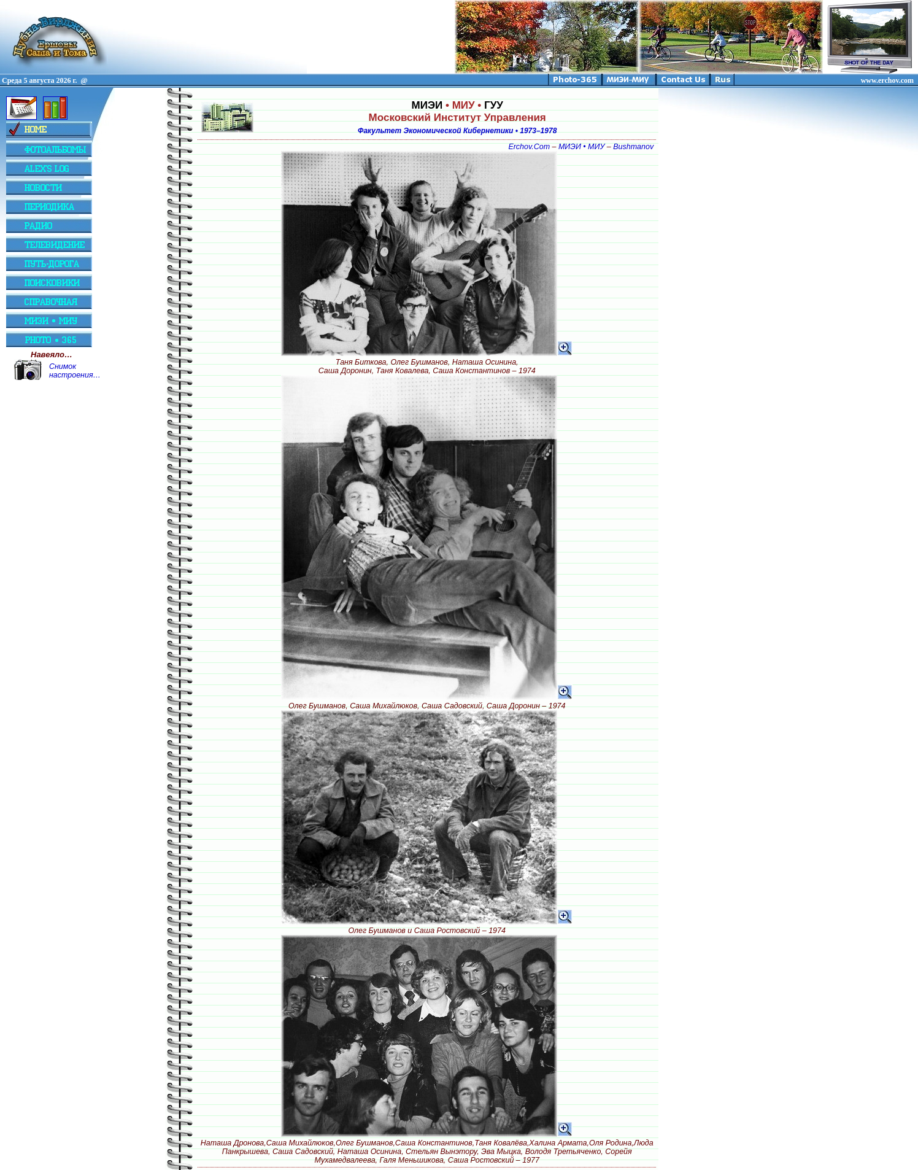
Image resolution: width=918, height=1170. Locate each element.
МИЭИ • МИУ (581, 146)
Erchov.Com (529, 146)
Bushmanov (633, 146)
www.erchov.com (887, 80)
